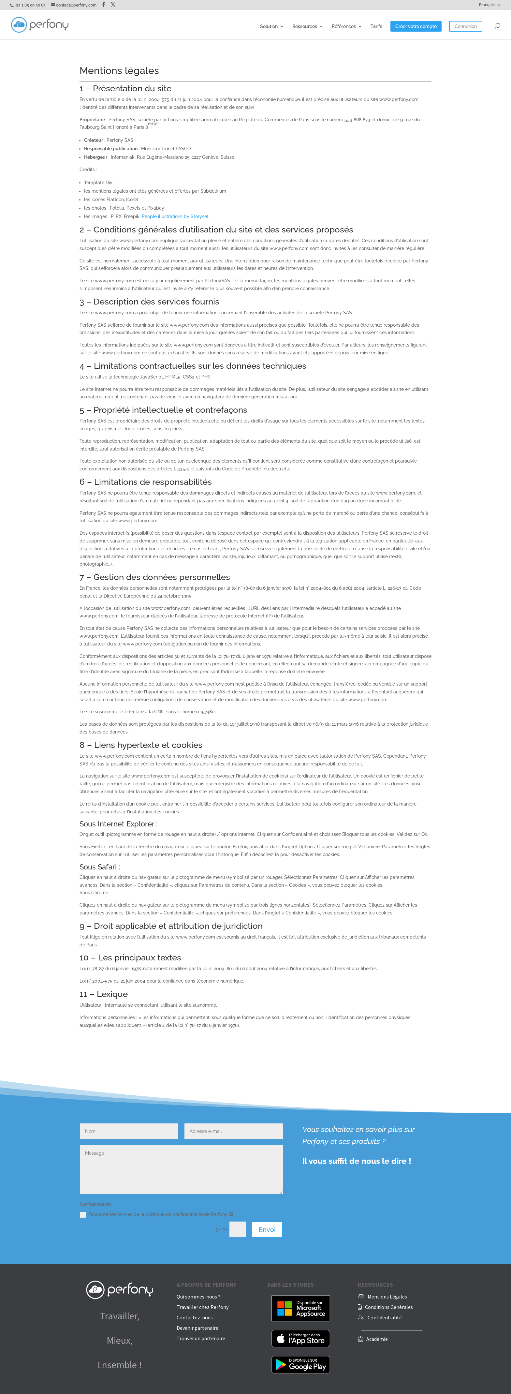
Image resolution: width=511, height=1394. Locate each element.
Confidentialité (385, 1317)
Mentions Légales (387, 1296)
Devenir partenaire (197, 1328)
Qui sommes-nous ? (198, 1296)
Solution (269, 26)
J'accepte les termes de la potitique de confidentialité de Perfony (157, 1215)
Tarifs (376, 26)
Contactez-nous (195, 1317)
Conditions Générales (389, 1307)
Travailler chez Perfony (202, 1307)
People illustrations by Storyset (175, 216)
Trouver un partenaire (201, 1338)
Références (344, 26)
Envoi (267, 1230)
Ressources (304, 26)
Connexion (466, 26)
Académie (377, 1339)
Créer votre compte (416, 26)
